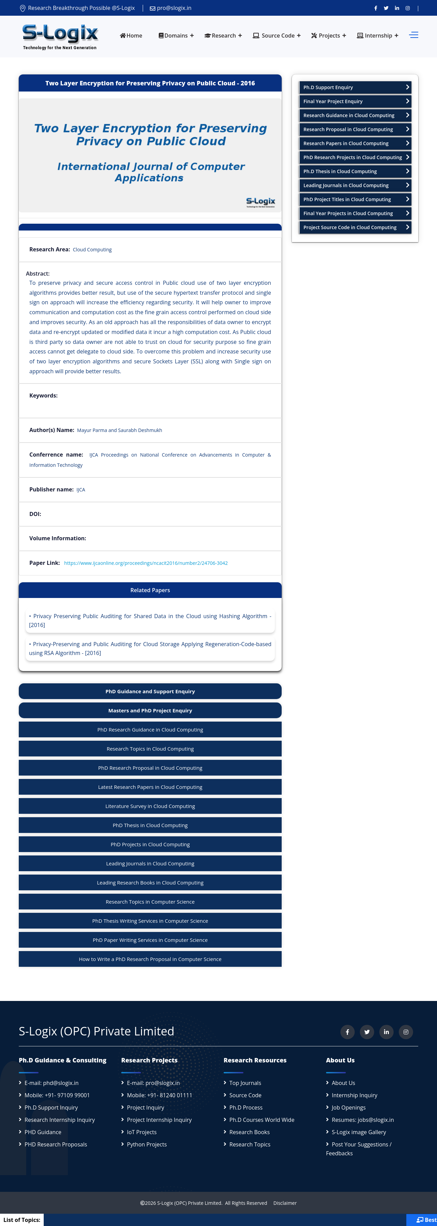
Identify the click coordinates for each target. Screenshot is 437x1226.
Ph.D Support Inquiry (51, 1107)
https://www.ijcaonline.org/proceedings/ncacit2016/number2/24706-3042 (146, 563)
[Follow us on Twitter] (386, 7)
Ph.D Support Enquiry (357, 87)
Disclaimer (282, 1203)
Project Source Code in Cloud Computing (357, 227)
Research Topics (249, 1144)
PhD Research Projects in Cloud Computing (357, 157)
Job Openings (349, 1107)
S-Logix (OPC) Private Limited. (189, 1203)
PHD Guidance (43, 1132)
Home (131, 35)
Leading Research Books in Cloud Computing (150, 882)
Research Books (249, 1132)
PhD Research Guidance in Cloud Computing (150, 729)
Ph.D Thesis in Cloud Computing (357, 171)
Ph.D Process (246, 1107)
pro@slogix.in (171, 8)
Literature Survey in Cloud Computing (150, 806)
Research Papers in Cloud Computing (357, 143)
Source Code (274, 35)
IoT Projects (142, 1132)
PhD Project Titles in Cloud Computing (357, 199)
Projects (325, 35)
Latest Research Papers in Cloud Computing (150, 786)
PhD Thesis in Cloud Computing (150, 825)
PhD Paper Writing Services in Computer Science (150, 939)
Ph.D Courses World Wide (261, 1120)
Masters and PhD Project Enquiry (150, 710)
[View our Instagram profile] (408, 7)
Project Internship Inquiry (159, 1120)
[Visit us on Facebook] (375, 7)
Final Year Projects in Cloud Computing (357, 213)
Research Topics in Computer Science (150, 901)
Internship (374, 35)
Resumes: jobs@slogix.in (363, 1120)
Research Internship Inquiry (60, 1120)
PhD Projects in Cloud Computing (150, 844)
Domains (173, 35)
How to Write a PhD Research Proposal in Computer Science (150, 959)
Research (220, 35)
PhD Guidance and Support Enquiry (150, 691)
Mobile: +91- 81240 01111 (160, 1095)
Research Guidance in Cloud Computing (357, 115)
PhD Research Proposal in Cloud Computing (150, 767)
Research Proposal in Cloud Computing (357, 129)
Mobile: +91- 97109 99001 (57, 1095)
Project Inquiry (145, 1107)
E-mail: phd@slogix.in (52, 1083)
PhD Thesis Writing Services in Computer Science (150, 920)
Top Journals (245, 1083)
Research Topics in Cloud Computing (150, 748)
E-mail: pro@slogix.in (153, 1083)
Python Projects (147, 1144)
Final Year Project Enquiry (357, 101)
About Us (343, 1083)
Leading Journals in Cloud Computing (150, 863)
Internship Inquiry (354, 1095)
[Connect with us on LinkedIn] (397, 7)
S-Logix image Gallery (359, 1132)
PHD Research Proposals (56, 1144)
